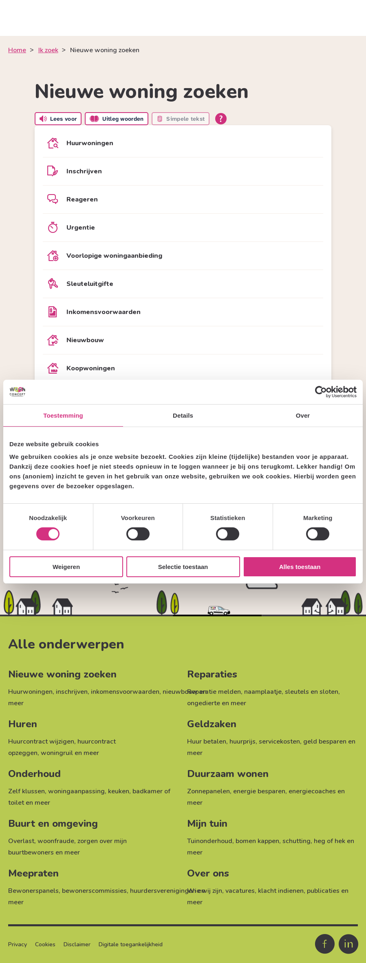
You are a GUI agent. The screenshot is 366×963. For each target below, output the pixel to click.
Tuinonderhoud (209, 841)
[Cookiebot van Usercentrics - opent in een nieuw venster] (321, 391)
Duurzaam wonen (228, 773)
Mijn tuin (207, 823)
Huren (22, 724)
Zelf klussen (26, 791)
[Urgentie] (183, 227)
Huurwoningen (30, 691)
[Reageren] (183, 199)
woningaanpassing (76, 791)
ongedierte (203, 703)
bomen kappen (257, 841)
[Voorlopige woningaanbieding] (183, 256)
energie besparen (259, 791)
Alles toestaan (300, 566)
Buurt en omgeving (53, 823)
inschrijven (72, 691)
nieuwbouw (180, 691)
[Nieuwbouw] (183, 340)
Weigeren (66, 566)
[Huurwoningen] (183, 143)
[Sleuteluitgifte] (183, 284)
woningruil (57, 752)
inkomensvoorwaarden (125, 691)
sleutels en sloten (311, 691)
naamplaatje (263, 691)
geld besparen (324, 741)
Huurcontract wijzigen (41, 741)
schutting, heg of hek (313, 841)
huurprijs (242, 741)
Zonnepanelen (208, 791)
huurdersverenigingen (163, 890)
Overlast (21, 841)
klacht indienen (281, 890)
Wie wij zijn (204, 890)
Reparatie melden (214, 691)
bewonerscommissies (94, 890)
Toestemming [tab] (63, 415)
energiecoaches (312, 791)
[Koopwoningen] (183, 368)
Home (17, 50)
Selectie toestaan (183, 566)
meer (16, 703)
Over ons (208, 873)
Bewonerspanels (33, 890)
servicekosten (279, 741)
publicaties (323, 890)
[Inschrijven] (183, 171)
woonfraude (55, 841)
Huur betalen (206, 741)
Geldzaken (211, 724)
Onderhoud (34, 773)
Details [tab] (183, 415)
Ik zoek (48, 50)
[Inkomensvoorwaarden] (183, 312)
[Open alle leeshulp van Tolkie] (221, 118)
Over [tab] (303, 415)
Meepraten (33, 873)
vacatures (240, 890)
